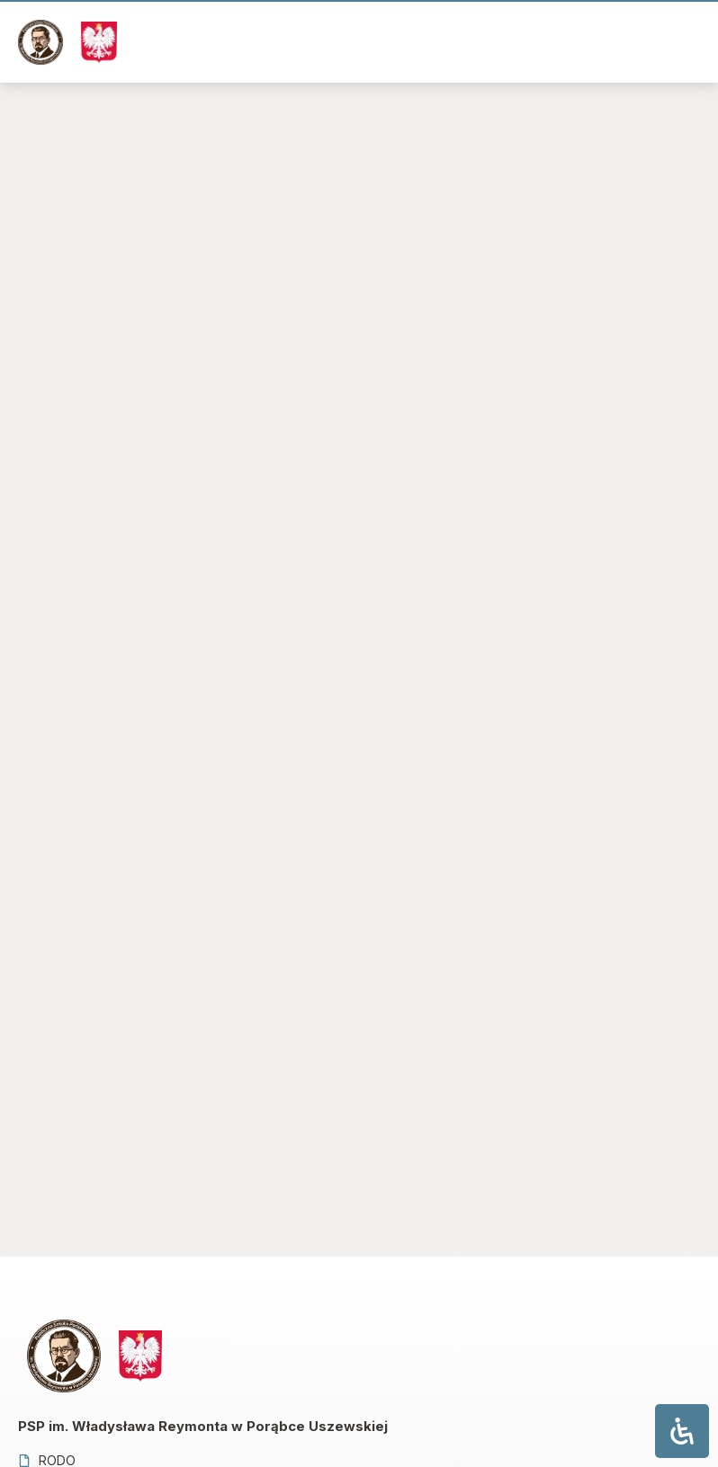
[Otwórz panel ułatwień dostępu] (682, 1431)
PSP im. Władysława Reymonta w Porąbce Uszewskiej (203, 1426)
